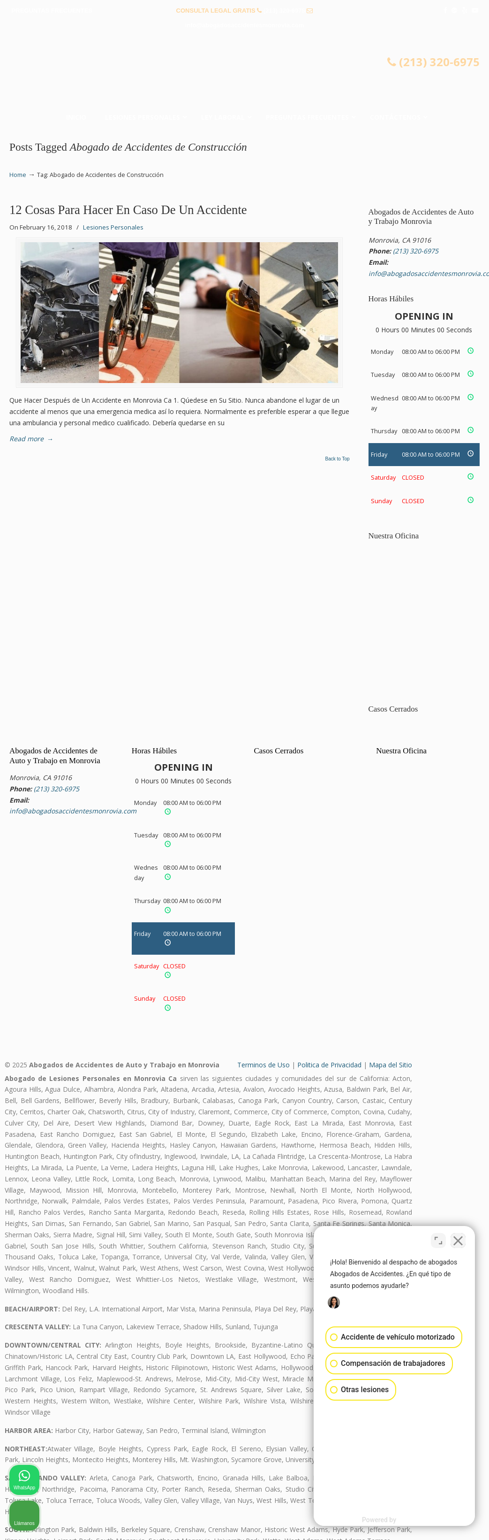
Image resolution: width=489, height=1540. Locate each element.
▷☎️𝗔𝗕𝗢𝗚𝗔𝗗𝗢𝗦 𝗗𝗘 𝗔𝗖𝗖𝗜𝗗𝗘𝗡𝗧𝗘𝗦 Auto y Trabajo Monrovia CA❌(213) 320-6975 (244, 73)
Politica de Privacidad (329, 1064)
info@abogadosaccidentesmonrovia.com (244, 25)
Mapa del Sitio (390, 1064)
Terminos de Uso (263, 1064)
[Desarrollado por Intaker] (409, 1520)
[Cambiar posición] (438, 1240)
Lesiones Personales (113, 227)
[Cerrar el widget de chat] (458, 1240)
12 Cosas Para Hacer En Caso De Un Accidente (128, 210)
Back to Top (337, 459)
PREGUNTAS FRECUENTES (52, 10)
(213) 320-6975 (284, 10)
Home (17, 175)
